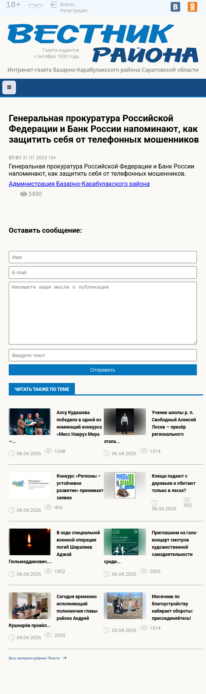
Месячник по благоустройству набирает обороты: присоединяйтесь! (172, 618)
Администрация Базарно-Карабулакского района (79, 183)
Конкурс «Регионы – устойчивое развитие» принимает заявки (80, 498)
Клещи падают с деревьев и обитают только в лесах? (173, 495)
